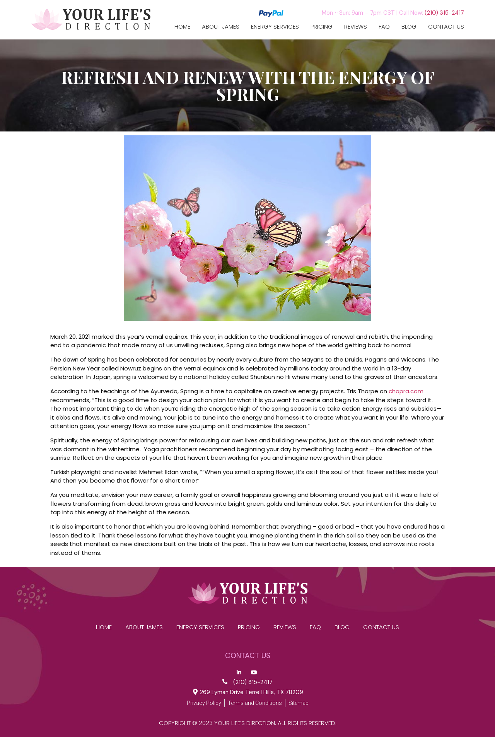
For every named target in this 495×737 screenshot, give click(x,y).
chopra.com (406, 391)
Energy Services (275, 27)
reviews (355, 27)
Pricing (322, 27)
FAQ (384, 27)
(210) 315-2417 (444, 13)
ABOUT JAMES (220, 27)
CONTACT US (446, 27)
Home (182, 27)
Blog (408, 27)
